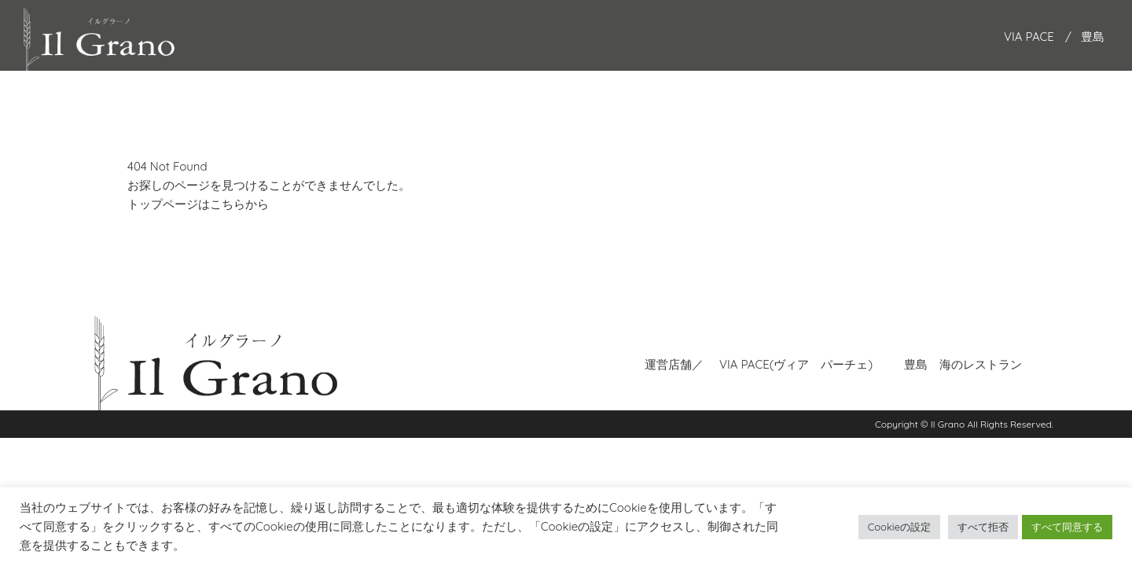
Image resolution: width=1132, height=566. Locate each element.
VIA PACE (1029, 36)
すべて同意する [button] (1067, 526)
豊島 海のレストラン (963, 362)
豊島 (1092, 36)
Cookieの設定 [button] (899, 526)
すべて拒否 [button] (983, 526)
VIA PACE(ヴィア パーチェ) (796, 362)
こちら (227, 204)
